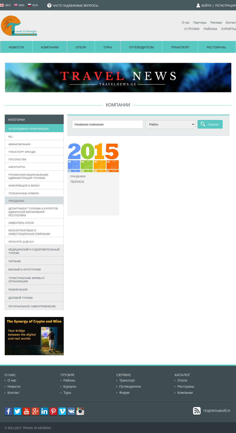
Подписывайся (216, 410)
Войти (206, 5)
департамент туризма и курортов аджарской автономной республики (33, 212)
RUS (33, 5)
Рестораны (216, 47)
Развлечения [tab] (17, 289)
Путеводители (141, 47)
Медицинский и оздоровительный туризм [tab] (33, 251)
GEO (5, 5)
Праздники (16, 201)
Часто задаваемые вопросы (72, 5)
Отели (81, 47)
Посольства (17, 159)
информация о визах (24, 185)
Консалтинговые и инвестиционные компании (29, 232)
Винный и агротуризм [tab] (23, 269)
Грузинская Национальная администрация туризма (28, 176)
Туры (107, 47)
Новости (16, 47)
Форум (124, 393)
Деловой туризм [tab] (19, 298)
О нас (186, 22)
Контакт (231, 22)
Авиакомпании (19, 144)
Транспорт (180, 47)
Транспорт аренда (21, 151)
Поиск (213, 124)
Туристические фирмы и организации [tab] (25, 280)
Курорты (228, 29)
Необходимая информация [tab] (27, 128)
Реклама (216, 22)
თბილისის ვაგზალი (21, 241)
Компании (49, 47)
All (10, 136)
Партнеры (199, 22)
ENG (19, 5)
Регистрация (225, 5)
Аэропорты (16, 167)
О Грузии (191, 29)
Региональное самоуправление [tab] (31, 306)
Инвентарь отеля (21, 222)
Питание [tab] (13, 261)
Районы (210, 29)
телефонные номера (23, 193)
